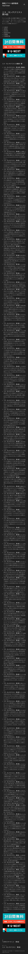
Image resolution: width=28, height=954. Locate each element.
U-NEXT (6, 27)
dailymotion (7, 32)
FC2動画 (6, 34)
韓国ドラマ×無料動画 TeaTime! (10, 4)
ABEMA (6, 29)
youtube (6, 30)
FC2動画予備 (7, 36)
